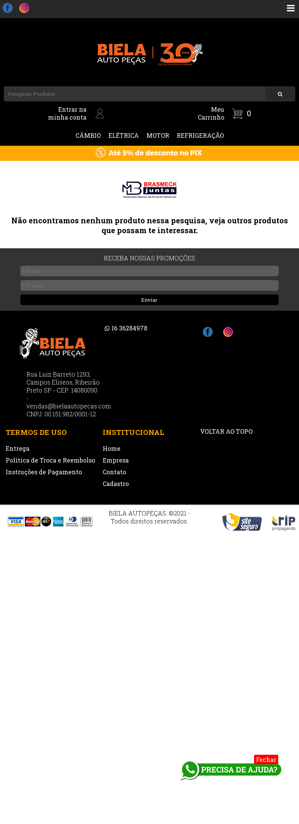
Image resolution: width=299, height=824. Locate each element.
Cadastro (116, 484)
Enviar (149, 299)
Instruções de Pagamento (44, 472)
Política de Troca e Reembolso (50, 460)
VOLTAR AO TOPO (226, 431)
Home (111, 448)
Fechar (266, 759)
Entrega (17, 448)
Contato (114, 472)
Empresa (116, 460)
